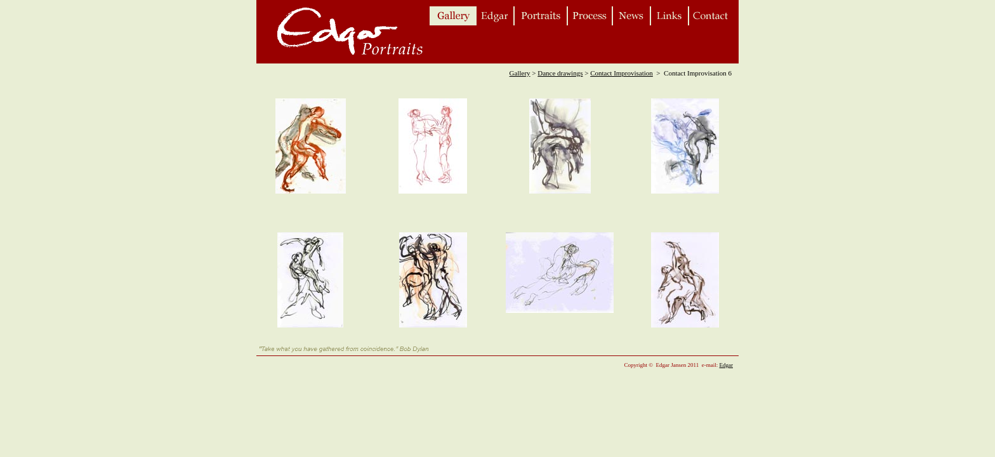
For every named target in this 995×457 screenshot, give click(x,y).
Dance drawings (560, 73)
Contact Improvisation (621, 73)
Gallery (520, 73)
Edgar (727, 365)
